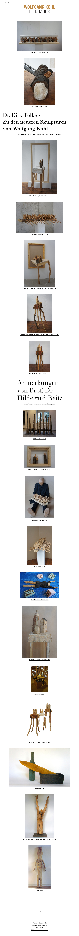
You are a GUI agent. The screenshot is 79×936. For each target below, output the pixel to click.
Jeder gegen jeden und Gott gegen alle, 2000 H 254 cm (39, 839)
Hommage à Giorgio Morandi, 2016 (39, 742)
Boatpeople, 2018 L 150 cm (39, 234)
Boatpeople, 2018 (39, 566)
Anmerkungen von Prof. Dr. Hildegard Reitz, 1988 (39, 404)
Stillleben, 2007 (39, 788)
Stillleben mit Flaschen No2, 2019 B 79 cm (39, 470)
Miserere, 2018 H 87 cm (39, 520)
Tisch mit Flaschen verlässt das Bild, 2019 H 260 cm (39, 288)
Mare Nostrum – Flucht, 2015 (39, 600)
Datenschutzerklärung (39, 925)
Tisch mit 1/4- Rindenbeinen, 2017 (39, 373)
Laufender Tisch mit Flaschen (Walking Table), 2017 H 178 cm (39, 334)
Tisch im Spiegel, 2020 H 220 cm (39, 196)
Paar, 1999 (39, 890)
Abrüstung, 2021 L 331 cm (39, 106)
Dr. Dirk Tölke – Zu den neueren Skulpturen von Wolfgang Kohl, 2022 (39, 134)
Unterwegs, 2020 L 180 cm (39, 52)
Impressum (39, 927)
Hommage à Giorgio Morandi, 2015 (39, 659)
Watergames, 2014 (39, 694)
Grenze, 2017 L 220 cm (39, 438)
